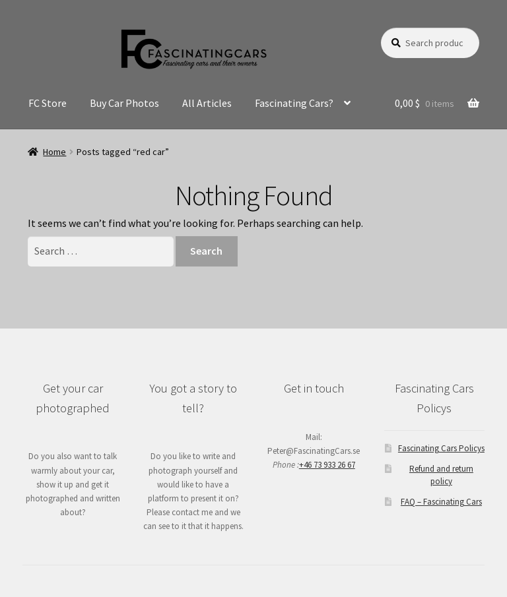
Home (54, 152)
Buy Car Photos (124, 103)
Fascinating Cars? (294, 103)
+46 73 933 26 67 (327, 464)
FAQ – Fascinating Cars (441, 501)
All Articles (207, 103)
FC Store (47, 103)
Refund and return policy (441, 474)
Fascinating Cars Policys (441, 448)
